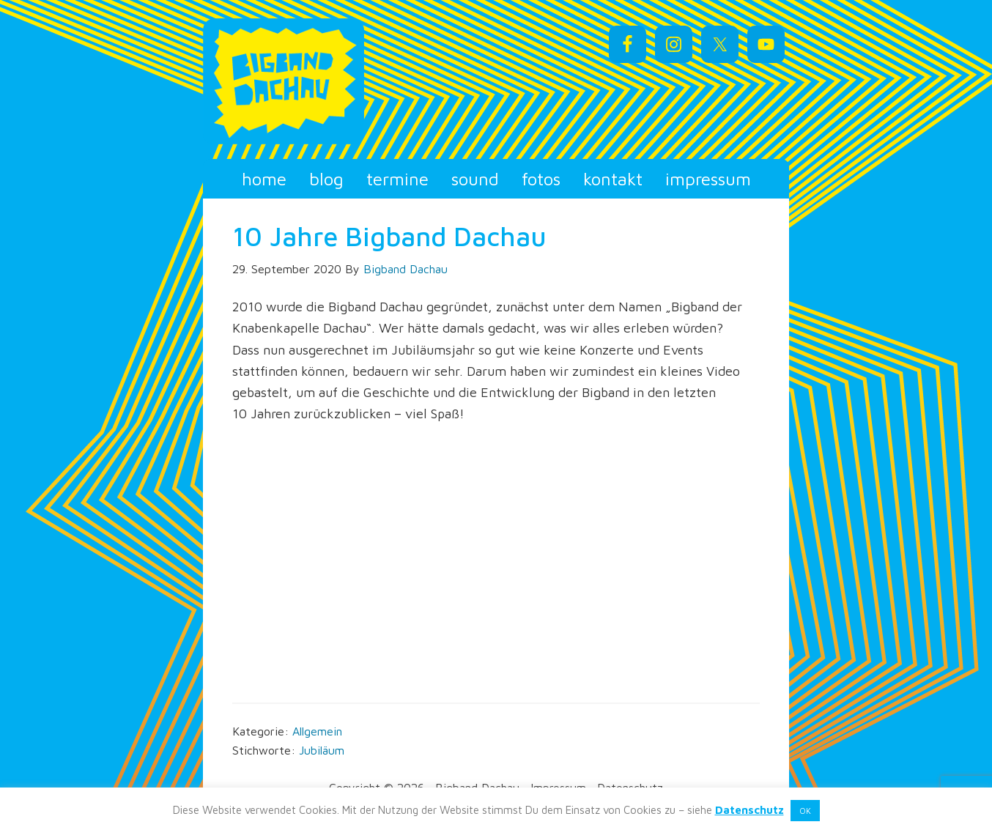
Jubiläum (321, 750)
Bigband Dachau (335, 81)
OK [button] (805, 810)
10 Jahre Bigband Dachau (389, 236)
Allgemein (317, 731)
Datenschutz (749, 810)
